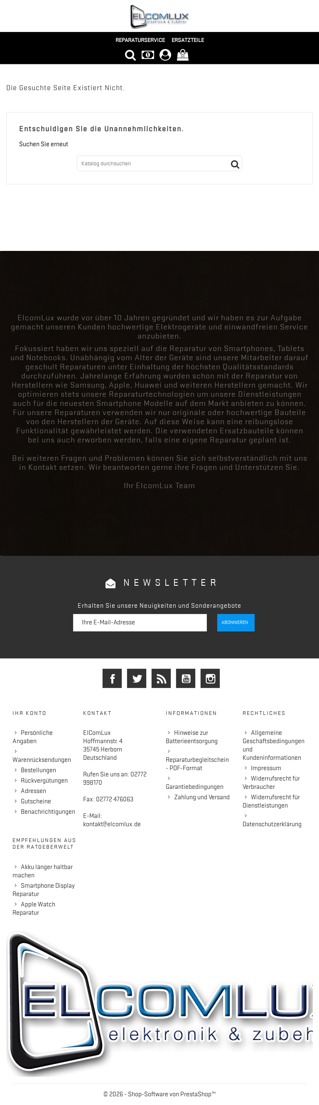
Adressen (33, 791)
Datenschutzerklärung (272, 824)
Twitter (136, 678)
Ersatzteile (188, 40)
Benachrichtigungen (48, 811)
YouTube (185, 678)
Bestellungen (38, 770)
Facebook (112, 678)
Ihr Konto (29, 713)
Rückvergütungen (44, 780)
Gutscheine (36, 801)
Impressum (266, 768)
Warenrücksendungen (41, 760)
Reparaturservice (140, 40)
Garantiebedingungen (194, 787)
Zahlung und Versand (202, 797)
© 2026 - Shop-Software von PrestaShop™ (159, 1094)
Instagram (210, 678)
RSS (161, 678)
